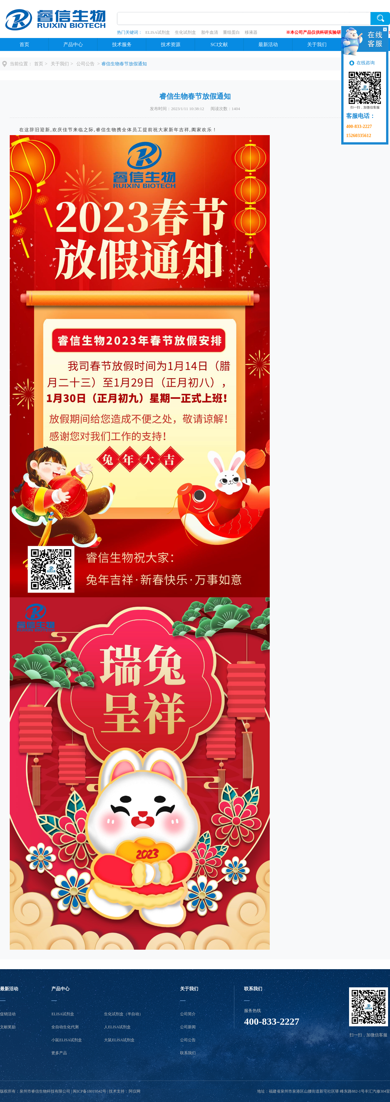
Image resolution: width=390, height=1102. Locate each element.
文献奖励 (8, 1027)
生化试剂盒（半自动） (123, 1014)
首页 (24, 44)
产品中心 (73, 44)
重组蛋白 (231, 32)
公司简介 (188, 1014)
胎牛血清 (209, 32)
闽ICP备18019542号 (89, 1091)
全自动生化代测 (65, 1027)
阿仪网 (134, 1091)
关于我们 (317, 44)
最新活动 (268, 44)
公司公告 (86, 63)
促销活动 (8, 1014)
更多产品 (59, 1053)
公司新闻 (188, 1027)
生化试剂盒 (185, 32)
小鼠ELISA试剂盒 (66, 1040)
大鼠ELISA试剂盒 (119, 1040)
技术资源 (170, 44)
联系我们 (188, 1053)
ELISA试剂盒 (157, 32)
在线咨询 (366, 62)
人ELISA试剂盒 (117, 1027)
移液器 (251, 32)
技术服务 (122, 44)
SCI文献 (219, 44)
